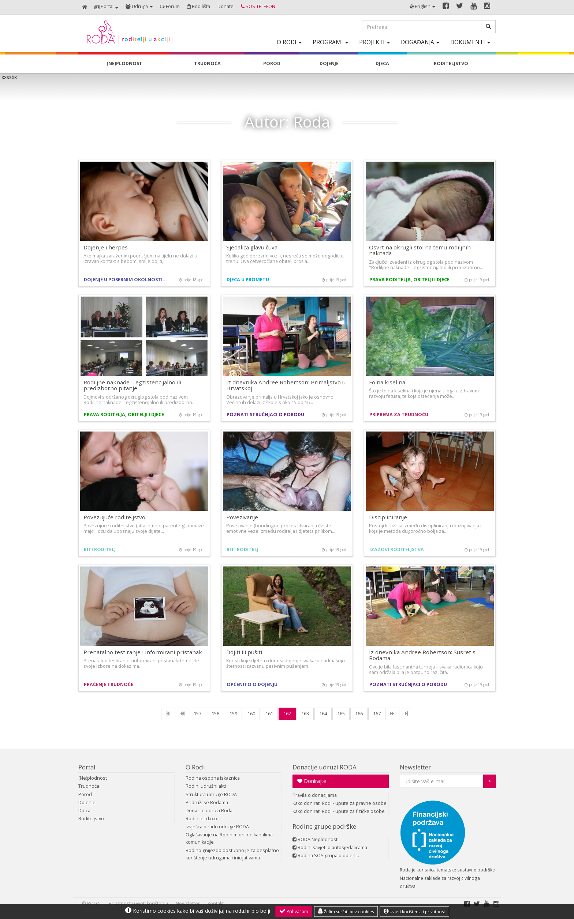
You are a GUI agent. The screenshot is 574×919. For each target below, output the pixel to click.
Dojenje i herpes (105, 247)
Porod (85, 794)
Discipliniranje (388, 517)
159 (233, 714)
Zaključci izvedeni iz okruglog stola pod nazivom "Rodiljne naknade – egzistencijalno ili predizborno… (426, 265)
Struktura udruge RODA (211, 794)
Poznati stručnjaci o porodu (265, 414)
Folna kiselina (387, 382)
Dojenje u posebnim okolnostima (127, 279)
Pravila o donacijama (314, 795)
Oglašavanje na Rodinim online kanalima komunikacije (229, 838)
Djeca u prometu (248, 279)
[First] (168, 714)
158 (215, 714)
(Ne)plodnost (92, 778)
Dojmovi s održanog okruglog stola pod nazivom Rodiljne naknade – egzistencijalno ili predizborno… (139, 400)
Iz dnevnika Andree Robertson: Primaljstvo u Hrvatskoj (286, 385)
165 (341, 714)
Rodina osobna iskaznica (213, 778)
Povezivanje (242, 517)
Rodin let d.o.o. (202, 819)
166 (359, 714)
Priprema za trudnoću (398, 414)
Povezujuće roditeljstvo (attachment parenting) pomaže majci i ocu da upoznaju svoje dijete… (143, 528)
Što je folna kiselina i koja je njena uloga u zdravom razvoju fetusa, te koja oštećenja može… (424, 393)
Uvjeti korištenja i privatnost (414, 911)
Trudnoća (88, 786)
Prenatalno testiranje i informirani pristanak (142, 652)
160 (251, 714)
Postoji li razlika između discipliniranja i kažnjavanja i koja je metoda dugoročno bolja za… (425, 528)
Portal (87, 767)
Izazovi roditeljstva (396, 549)
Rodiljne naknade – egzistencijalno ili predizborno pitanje (132, 385)
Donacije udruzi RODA (324, 767)
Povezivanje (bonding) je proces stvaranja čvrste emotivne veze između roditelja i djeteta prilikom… (280, 528)
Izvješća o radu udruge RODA (217, 827)
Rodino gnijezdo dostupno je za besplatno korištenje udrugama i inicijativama (232, 854)
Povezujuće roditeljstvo (114, 517)
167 (377, 714)
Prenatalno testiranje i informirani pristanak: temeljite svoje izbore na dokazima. (141, 663)
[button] (106, 7)
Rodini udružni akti (206, 786)
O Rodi (195, 767)
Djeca (84, 810)
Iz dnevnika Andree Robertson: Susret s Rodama (422, 655)
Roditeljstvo (91, 819)
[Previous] (182, 714)
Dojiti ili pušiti (244, 652)
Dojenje (87, 802)
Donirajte (311, 780)
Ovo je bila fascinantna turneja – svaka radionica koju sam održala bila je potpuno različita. (426, 669)
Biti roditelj (100, 549)
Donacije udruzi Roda (209, 810)
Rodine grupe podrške (324, 826)
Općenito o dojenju (252, 684)
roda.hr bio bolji (251, 910)
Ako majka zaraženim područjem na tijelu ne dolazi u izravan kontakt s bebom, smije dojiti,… (140, 258)
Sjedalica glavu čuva (251, 247)
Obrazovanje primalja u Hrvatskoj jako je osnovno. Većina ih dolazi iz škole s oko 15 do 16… (280, 400)
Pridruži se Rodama (207, 802)
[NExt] (392, 714)
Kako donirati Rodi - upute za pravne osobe (339, 803)
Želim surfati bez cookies (346, 911)
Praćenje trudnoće (108, 684)
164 (323, 714)
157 (197, 714)
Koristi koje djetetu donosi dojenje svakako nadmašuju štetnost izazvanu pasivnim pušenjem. (285, 663)
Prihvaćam (293, 911)
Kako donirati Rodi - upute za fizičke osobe (338, 811)
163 (305, 714)
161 (269, 714)
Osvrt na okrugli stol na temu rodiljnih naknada (420, 250)
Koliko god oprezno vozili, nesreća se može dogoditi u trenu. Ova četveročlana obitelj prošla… (285, 258)
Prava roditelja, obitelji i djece (409, 279)
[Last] (406, 714)
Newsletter (415, 767)
